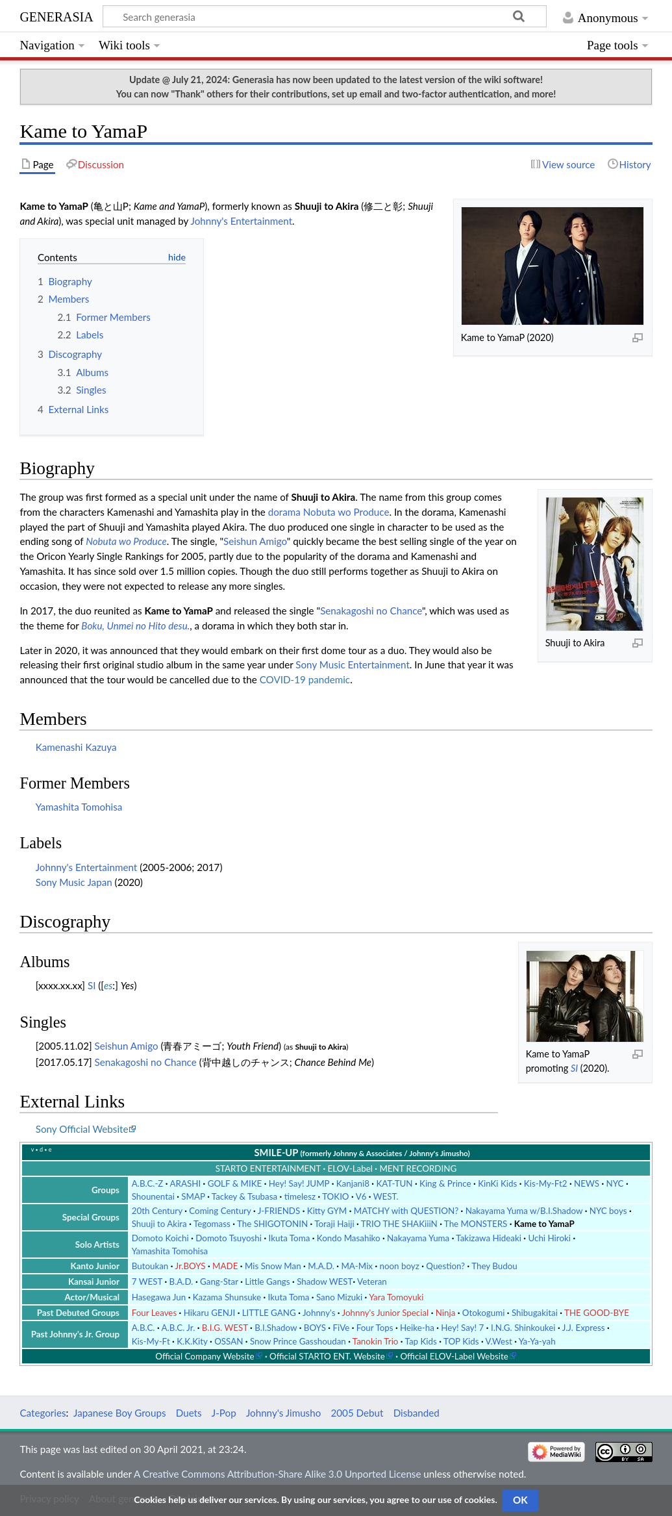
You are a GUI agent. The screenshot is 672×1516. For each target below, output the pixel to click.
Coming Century (220, 1211)
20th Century (157, 1211)
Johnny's (319, 1313)
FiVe (340, 1327)
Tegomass (211, 1224)
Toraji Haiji (334, 1224)
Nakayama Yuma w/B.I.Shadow (524, 1211)
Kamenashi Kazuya (76, 747)
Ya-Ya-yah (537, 1341)
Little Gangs (267, 1281)
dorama (284, 512)
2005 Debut (356, 1413)
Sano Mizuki (339, 1297)
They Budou (494, 1266)
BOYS (315, 1327)
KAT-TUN (394, 1183)
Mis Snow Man (273, 1266)
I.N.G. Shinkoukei (523, 1327)
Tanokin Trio (376, 1341)
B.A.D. (181, 1281)
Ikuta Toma (289, 1238)
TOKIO (335, 1196)
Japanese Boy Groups (119, 1413)
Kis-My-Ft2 (545, 1183)
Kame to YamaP (544, 1224)
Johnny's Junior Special (385, 1313)
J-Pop (224, 1413)
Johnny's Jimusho (283, 1413)
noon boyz (399, 1266)
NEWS (586, 1183)
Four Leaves (154, 1313)
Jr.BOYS (190, 1266)
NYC (615, 1183)
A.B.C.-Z (148, 1183)
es (108, 985)
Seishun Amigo (255, 541)
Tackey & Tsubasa (244, 1196)
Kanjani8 (352, 1183)
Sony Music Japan (74, 882)
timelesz (300, 1196)
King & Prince (445, 1183)
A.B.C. (143, 1327)
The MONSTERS (475, 1224)
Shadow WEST (325, 1281)
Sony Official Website (82, 1129)
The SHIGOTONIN (272, 1224)
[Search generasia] (324, 16)
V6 (361, 1196)
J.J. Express (583, 1327)
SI (574, 1068)
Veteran (372, 1281)
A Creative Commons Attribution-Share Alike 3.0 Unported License (277, 1474)
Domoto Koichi (160, 1238)
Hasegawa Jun (159, 1297)
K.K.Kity (192, 1341)
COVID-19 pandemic (305, 679)
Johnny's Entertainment (242, 221)
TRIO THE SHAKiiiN (399, 1224)
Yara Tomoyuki (396, 1297)
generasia (56, 15)
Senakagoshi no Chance (371, 610)
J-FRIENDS (279, 1211)
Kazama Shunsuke (227, 1297)
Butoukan (150, 1266)
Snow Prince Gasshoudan (298, 1341)
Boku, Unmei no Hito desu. (135, 625)
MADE (225, 1266)
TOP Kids (461, 1341)
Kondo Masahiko (348, 1238)
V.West (499, 1341)
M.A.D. (321, 1266)
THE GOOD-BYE (596, 1313)
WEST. (386, 1196)
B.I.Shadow (276, 1327)
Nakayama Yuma (418, 1238)
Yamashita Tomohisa (79, 807)
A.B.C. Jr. (178, 1327)
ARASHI (185, 1183)
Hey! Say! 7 (462, 1327)
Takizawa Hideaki (488, 1238)
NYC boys (608, 1211)
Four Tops (374, 1327)
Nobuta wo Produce (346, 512)
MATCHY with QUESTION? (406, 1211)
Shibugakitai (535, 1313)
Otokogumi (483, 1313)
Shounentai (153, 1196)
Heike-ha (417, 1327)
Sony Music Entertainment (352, 664)
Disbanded (416, 1413)
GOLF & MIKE (235, 1183)
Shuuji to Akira (159, 1224)
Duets (189, 1413)
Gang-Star (219, 1281)
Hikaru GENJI (210, 1313)
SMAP (193, 1196)
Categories (42, 1413)
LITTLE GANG (269, 1313)
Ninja (446, 1313)
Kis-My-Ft (151, 1341)
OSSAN (228, 1341)
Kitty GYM (327, 1211)
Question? (445, 1266)
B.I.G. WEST (225, 1327)
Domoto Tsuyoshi (228, 1238)
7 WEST (147, 1281)
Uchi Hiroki (549, 1238)
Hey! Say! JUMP (299, 1183)
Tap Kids (421, 1341)
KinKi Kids (497, 1183)
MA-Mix (357, 1266)
